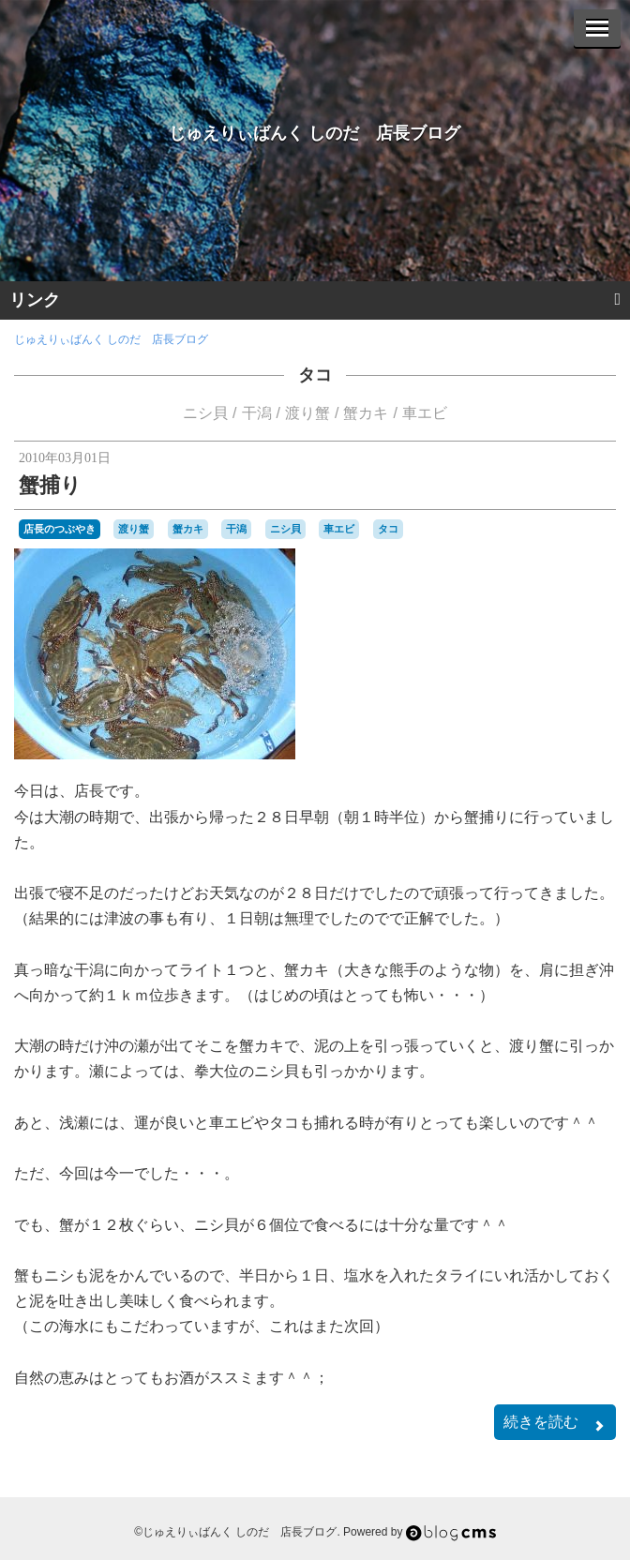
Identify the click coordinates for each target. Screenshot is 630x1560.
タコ (315, 375)
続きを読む (555, 1423)
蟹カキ (365, 413)
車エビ (424, 413)
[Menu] (597, 28)
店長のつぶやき (59, 528)
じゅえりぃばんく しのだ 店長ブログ (314, 133)
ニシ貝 (205, 413)
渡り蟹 (307, 413)
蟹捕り (50, 485)
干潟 (257, 413)
